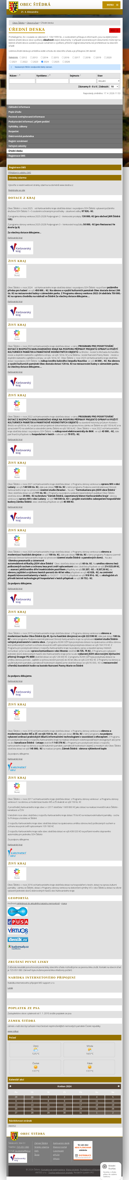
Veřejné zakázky (17, 146)
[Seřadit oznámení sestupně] (20, 75)
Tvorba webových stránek (60, 1172)
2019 (98, 57)
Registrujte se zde (16, 190)
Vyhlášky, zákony (17, 126)
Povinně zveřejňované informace (26, 116)
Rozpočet (13, 131)
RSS (115, 30)
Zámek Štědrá (41, 1143)
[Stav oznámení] (108, 81)
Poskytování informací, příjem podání (29, 121)
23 (64, 1109)
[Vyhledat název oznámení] (22, 81)
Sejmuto (74, 75)
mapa (64, 903)
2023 (35, 61)
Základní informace (19, 106)
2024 (46, 61)
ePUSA (56, 1154)
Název (14, 75)
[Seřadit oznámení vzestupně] (20, 74)
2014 (45, 57)
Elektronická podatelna (21, 136)
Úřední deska (15, 150)
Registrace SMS (16, 155)
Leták (10, 987)
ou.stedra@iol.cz (22, 1150)
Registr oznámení (18, 141)
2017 (77, 57)
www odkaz (13, 1031)
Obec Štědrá (18, 22)
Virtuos (56, 1158)
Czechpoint (58, 1150)
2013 (35, 57)
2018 (87, 57)
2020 (109, 57)
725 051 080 (22, 1146)
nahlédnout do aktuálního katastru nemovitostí (38, 903)
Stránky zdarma (41, 1146)
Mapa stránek (72, 1169)
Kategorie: (13, 57)
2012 (24, 57)
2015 (56, 57)
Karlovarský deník (61, 1143)
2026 (67, 61)
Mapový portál (60, 1146)
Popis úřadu (14, 111)
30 (32, 1097)
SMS (36, 1150)
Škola (36, 1154)
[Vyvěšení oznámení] (52, 81)
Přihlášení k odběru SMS (19, 172)
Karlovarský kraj (15, 237)
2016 (66, 57)
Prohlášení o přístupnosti (91, 1169)
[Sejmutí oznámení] (82, 81)
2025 (56, 61)
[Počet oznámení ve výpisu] (114, 86)
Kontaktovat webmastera (53, 1169)
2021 (14, 61)
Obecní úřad (32, 22)
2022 (25, 61)
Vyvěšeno (42, 75)
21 (32, 1109)
